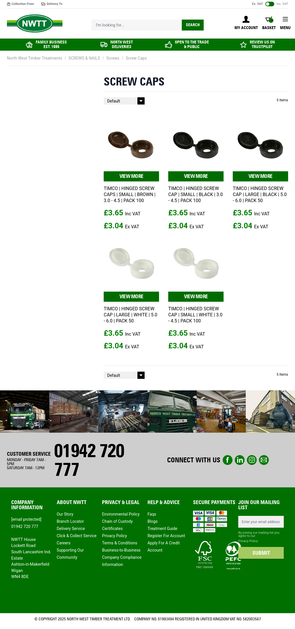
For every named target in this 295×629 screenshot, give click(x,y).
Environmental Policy (120, 514)
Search (193, 24)
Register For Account (166, 535)
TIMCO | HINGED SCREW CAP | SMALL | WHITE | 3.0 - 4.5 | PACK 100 (195, 315)
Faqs (152, 514)
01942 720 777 (89, 460)
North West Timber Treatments (34, 58)
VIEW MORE (131, 176)
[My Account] (246, 23)
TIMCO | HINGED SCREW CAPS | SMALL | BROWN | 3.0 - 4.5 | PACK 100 (130, 194)
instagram (252, 460)
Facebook (227, 460)
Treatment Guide (162, 528)
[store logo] (35, 23)
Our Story (65, 514)
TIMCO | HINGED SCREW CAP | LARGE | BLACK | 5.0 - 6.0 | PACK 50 (260, 194)
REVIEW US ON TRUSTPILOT (262, 44)
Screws (112, 58)
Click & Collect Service (77, 535)
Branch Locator (70, 521)
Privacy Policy (114, 535)
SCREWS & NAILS (84, 58)
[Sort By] (124, 100)
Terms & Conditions (119, 543)
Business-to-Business (121, 550)
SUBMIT (261, 553)
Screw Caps (136, 58)
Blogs (153, 521)
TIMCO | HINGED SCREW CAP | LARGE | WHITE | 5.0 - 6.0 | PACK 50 (130, 315)
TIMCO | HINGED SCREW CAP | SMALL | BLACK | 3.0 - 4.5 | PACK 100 (195, 194)
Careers (64, 543)
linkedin (240, 460)
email (264, 460)
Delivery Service (71, 528)
